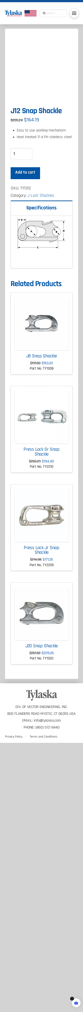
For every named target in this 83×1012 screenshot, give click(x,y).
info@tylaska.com (47, 989)
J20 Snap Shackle (41, 915)
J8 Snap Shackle (41, 625)
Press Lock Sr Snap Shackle (41, 721)
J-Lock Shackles (40, 465)
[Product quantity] (21, 423)
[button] (74, 13)
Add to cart (25, 441)
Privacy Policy (13, 1006)
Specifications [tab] (41, 477)
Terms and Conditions (44, 1006)
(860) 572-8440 (47, 996)
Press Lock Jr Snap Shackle (41, 819)
